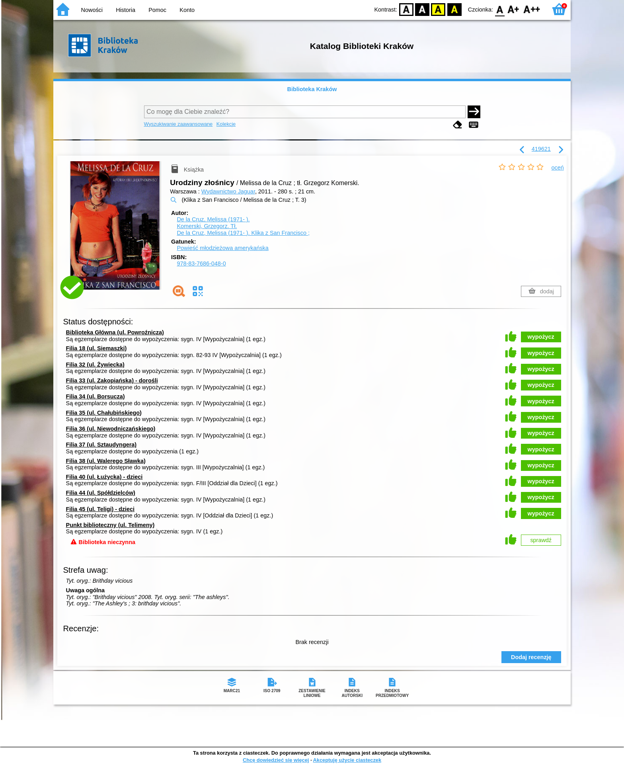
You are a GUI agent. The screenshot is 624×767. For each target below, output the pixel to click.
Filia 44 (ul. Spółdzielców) (100, 493)
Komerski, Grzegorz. (207, 226)
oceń (558, 167)
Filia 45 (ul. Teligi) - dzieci (100, 509)
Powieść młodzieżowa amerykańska (222, 248)
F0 (499, 9)
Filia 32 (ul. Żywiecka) (95, 364)
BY (454, 9)
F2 (532, 9)
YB (438, 9)
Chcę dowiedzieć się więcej (276, 760)
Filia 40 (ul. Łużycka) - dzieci (104, 477)
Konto (187, 10)
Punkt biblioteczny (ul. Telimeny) (110, 525)
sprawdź (541, 540)
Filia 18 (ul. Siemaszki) (96, 348)
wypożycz (541, 337)
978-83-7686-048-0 (201, 263)
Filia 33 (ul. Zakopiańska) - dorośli (112, 380)
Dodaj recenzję (531, 657)
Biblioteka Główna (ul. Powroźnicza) (115, 332)
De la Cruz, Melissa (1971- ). (213, 219)
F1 (513, 9)
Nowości (92, 10)
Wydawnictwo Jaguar (228, 191)
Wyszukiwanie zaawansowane (178, 124)
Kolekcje (226, 124)
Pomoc (157, 10)
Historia (125, 10)
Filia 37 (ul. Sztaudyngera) (101, 444)
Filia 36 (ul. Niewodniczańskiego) (111, 428)
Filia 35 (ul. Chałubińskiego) (104, 413)
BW (422, 9)
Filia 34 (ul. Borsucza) (95, 396)
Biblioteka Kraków (312, 89)
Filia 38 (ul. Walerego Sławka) (106, 461)
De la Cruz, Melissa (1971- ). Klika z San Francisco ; (243, 233)
